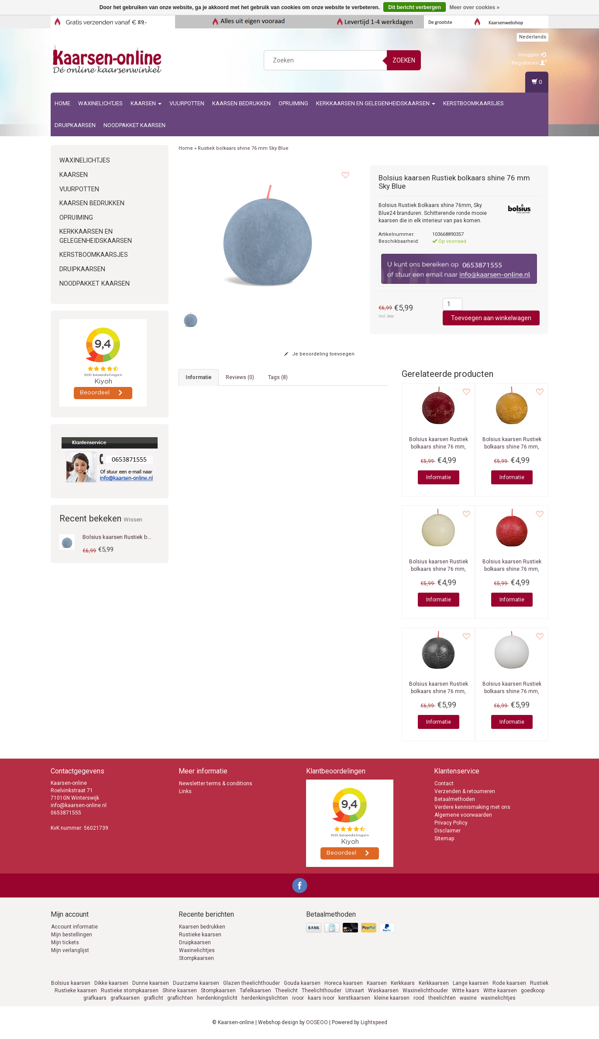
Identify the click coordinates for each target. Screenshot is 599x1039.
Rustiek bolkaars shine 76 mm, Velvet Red (438, 446)
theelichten (442, 998)
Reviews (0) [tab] (240, 377)
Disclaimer (447, 831)
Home (62, 103)
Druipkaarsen (75, 125)
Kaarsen (146, 103)
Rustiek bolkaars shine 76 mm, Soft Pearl (438, 569)
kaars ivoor (321, 998)
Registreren (529, 63)
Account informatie (74, 927)
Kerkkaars (403, 983)
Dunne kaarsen (150, 983)
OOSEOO (317, 1022)
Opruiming (293, 103)
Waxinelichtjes (100, 103)
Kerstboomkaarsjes (473, 103)
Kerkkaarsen (434, 983)
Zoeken (403, 60)
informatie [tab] (199, 377)
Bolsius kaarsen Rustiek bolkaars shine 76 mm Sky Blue (152, 537)
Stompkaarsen (196, 958)
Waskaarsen (383, 990)
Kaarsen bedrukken (202, 927)
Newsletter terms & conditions (215, 783)
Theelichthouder (321, 990)
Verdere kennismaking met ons (472, 807)
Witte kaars (465, 990)
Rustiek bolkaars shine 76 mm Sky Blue (243, 148)
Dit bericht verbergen (414, 7)
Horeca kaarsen (343, 983)
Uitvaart (354, 990)
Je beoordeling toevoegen (319, 354)
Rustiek (539, 983)
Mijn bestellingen (71, 935)
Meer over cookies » (474, 7)
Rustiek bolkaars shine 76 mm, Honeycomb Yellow (511, 446)
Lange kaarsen (471, 983)
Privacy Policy (451, 823)
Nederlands (532, 37)
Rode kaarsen (509, 983)
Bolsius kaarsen (70, 983)
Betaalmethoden (454, 799)
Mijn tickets (65, 942)
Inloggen (532, 55)
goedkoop (532, 990)
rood (418, 998)
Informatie (438, 477)
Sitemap (444, 838)
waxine (468, 998)
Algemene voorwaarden (463, 815)
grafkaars (95, 998)
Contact (444, 783)
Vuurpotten (186, 103)
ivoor (298, 998)
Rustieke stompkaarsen (129, 990)
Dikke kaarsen (111, 983)
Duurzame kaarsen (196, 983)
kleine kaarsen (392, 998)
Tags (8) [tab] (278, 377)
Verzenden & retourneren (464, 791)
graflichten (180, 998)
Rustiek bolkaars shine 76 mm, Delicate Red (511, 569)
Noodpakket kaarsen (134, 125)
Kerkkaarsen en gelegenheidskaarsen (375, 103)
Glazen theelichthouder (251, 983)
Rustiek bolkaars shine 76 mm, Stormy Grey (438, 691)
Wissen (133, 519)
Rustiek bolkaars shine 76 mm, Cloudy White (511, 691)
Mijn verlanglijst (70, 950)
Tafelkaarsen (255, 990)
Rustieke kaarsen (200, 935)
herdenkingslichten (264, 998)
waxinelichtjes (498, 998)
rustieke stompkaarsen (344, 421)
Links (185, 791)
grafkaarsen (125, 998)
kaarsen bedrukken (241, 103)
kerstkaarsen (354, 998)
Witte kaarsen (500, 990)
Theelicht (286, 990)
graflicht (153, 998)
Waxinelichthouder (425, 990)
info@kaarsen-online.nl (79, 805)
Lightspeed (374, 1022)
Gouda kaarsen (302, 983)
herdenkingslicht (217, 998)
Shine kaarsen (179, 990)
